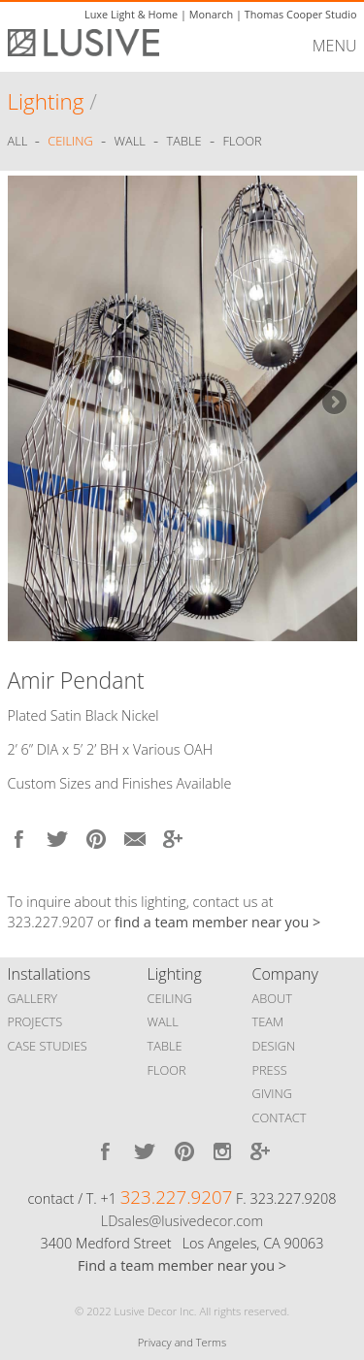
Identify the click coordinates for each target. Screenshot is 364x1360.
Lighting (46, 101)
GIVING (272, 1093)
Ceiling (70, 141)
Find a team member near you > (182, 1265)
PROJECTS (35, 1021)
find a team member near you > (217, 922)
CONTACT (279, 1117)
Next (332, 403)
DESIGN (274, 1045)
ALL (19, 141)
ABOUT (272, 998)
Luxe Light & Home (131, 14)
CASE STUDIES (47, 1045)
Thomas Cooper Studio (301, 14)
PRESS (269, 1070)
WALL (163, 1021)
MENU (335, 45)
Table (184, 141)
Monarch (211, 14)
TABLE (165, 1045)
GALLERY (33, 998)
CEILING (170, 998)
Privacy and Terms (182, 1342)
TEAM (268, 1021)
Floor (241, 141)
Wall (130, 141)
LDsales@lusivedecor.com (182, 1221)
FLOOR (167, 1070)
